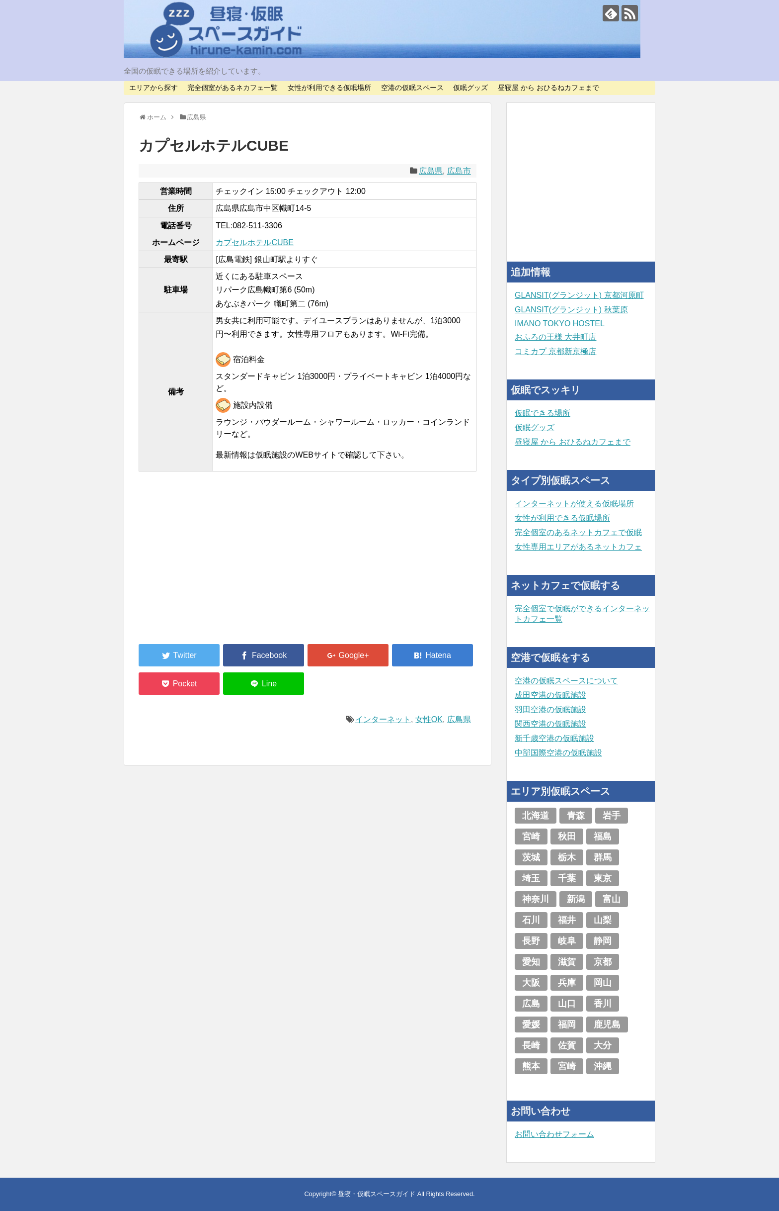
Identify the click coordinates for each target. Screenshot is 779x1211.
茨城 (531, 857)
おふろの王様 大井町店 (555, 337)
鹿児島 (607, 1024)
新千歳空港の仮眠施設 (554, 738)
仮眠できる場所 (542, 413)
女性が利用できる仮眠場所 (329, 88)
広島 (531, 1004)
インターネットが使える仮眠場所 (574, 503)
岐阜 (567, 941)
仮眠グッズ (470, 88)
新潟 (576, 899)
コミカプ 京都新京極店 (555, 351)
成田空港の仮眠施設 (550, 695)
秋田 (567, 836)
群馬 (603, 857)
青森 (576, 816)
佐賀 (567, 1045)
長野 (531, 941)
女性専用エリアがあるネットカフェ (578, 547)
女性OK (429, 719)
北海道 (535, 816)
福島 (603, 836)
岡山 (603, 983)
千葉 (567, 878)
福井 (567, 920)
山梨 (603, 920)
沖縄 (603, 1066)
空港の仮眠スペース (412, 88)
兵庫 (567, 983)
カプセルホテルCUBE (254, 242)
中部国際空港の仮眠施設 (558, 752)
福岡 (567, 1024)
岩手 (612, 816)
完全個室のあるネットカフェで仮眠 (578, 532)
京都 (603, 962)
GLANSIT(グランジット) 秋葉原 (571, 309)
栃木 (567, 857)
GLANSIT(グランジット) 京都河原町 (579, 295)
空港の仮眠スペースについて (566, 680)
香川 (603, 1004)
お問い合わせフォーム (554, 1134)
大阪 (531, 983)
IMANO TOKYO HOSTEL (560, 323)
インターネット (383, 719)
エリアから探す (153, 88)
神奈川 (535, 899)
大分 (603, 1045)
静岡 (603, 941)
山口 (567, 1004)
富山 (612, 899)
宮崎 (531, 836)
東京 (603, 878)
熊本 (531, 1066)
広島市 (459, 171)
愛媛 (531, 1024)
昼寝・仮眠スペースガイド (376, 1194)
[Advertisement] (213, 563)
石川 (531, 920)
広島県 (431, 171)
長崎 (531, 1045)
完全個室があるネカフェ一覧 (232, 88)
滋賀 (567, 962)
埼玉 (531, 878)
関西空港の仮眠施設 (550, 724)
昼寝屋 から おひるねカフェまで (548, 88)
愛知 (531, 962)
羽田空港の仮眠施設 (550, 709)
